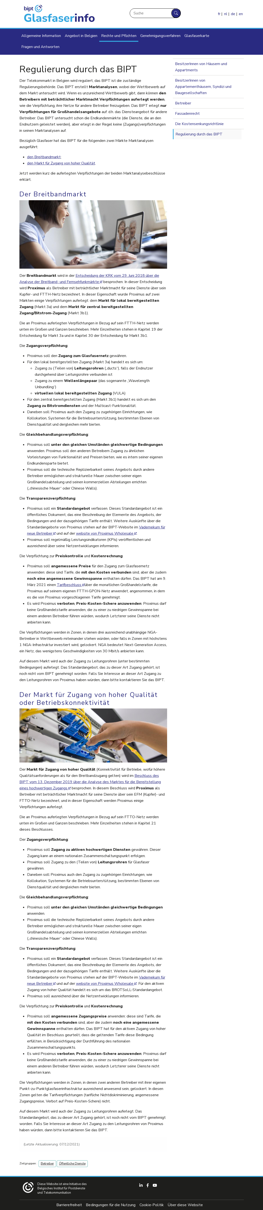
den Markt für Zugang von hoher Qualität (61, 163)
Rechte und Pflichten (118, 35)
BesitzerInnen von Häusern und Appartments (201, 67)
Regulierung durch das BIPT (198, 134)
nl (225, 14)
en (241, 14)
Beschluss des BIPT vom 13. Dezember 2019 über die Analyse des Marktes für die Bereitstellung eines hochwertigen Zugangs (90, 782)
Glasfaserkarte (196, 35)
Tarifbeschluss (69, 584)
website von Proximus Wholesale (104, 533)
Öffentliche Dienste (72, 1164)
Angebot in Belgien (81, 35)
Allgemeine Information (41, 35)
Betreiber (47, 1164)
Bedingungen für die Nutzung (110, 1205)
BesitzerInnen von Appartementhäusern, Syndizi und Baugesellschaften (203, 87)
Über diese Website (185, 1205)
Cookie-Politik (152, 1205)
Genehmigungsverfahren (160, 35)
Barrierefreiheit (69, 1205)
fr (219, 14)
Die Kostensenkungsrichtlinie (199, 124)
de (233, 14)
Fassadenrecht (187, 113)
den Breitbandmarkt (44, 157)
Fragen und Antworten (40, 46)
